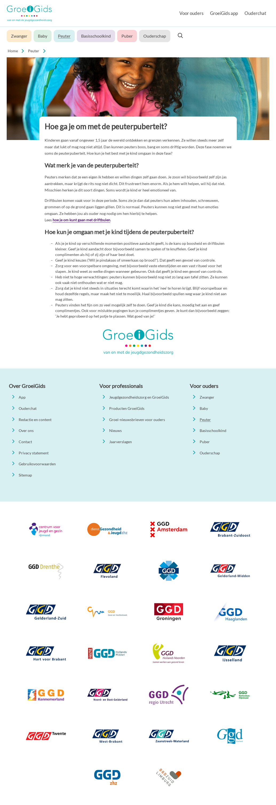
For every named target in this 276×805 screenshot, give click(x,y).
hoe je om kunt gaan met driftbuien (81, 220)
